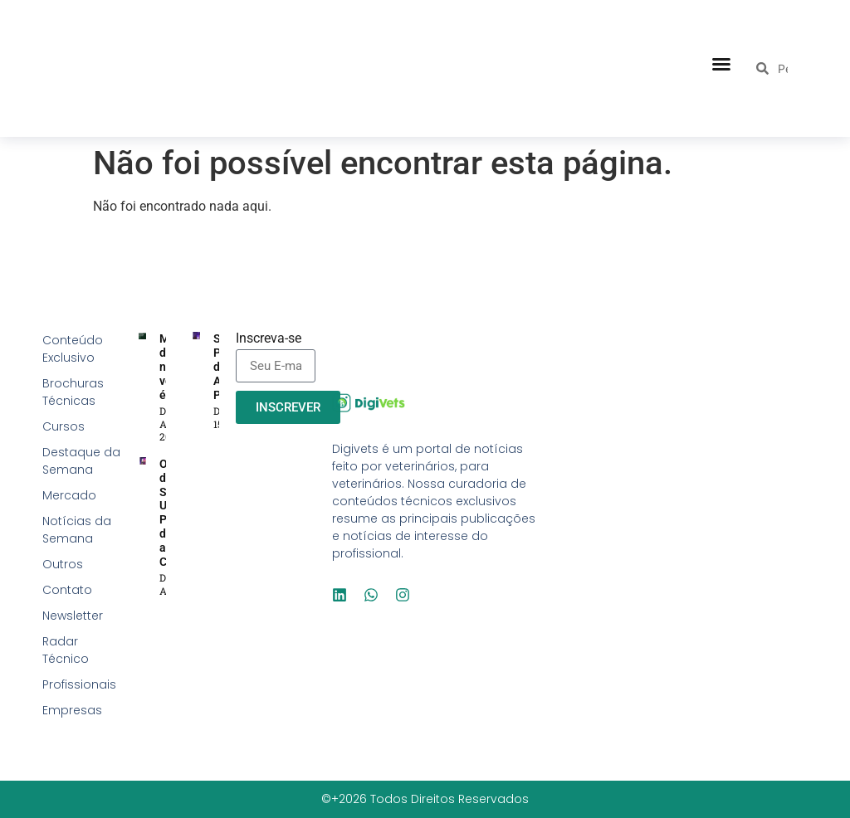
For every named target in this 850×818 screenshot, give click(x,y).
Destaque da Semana (81, 461)
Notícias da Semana (76, 530)
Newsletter (72, 615)
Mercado (69, 495)
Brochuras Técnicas (73, 392)
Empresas (72, 710)
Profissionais (79, 684)
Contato (67, 590)
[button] (721, 64)
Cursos (63, 426)
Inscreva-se (268, 339)
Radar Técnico (65, 650)
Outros (62, 564)
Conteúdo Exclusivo (72, 349)
